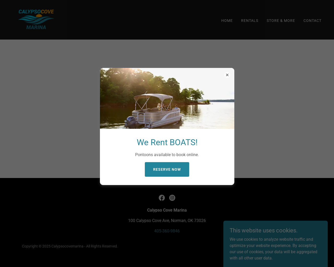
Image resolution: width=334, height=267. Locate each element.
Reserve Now (167, 169)
